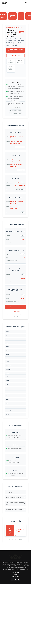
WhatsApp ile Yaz (15, 56)
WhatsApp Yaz (20, 530)
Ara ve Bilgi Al (15, 311)
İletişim (15, 574)
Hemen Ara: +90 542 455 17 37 (15, 50)
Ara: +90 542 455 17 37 (9, 530)
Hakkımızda (15, 572)
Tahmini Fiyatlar (12, 16)
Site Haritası (15, 576)
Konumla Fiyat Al (15, 307)
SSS (21, 16)
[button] (29, 2)
